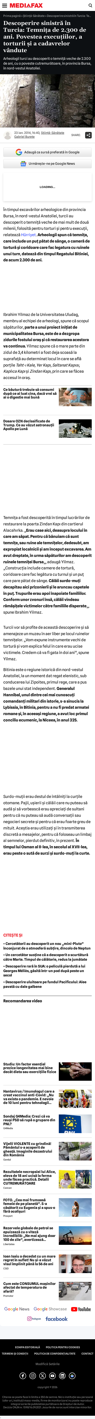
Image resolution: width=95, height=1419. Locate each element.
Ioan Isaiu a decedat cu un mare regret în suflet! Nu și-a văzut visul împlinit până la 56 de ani (29, 1260)
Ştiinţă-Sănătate (34, 16)
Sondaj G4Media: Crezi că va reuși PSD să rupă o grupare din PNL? (29, 1120)
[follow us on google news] (16, 1309)
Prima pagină (12, 16)
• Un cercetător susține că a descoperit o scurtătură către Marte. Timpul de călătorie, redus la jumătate (45, 957)
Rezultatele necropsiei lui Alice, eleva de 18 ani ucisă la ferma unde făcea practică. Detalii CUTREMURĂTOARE (29, 1177)
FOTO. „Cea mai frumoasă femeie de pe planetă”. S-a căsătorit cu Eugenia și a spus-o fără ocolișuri (29, 1206)
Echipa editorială (27, 1347)
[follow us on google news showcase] (50, 1309)
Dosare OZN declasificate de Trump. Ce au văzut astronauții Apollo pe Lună (28, 425)
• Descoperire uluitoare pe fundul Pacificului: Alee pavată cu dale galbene (44, 984)
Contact (87, 1353)
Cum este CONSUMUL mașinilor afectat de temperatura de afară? (29, 1287)
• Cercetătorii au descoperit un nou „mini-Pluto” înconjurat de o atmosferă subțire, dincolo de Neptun (47, 946)
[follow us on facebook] (56, 1319)
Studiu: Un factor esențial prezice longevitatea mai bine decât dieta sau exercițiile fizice (29, 1068)
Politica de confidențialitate (54, 1353)
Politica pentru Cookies (63, 1347)
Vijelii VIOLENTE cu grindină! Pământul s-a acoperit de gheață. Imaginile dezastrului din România (27, 1149)
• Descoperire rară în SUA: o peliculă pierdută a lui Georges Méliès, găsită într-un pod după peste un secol (44, 971)
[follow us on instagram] (34, 1319)
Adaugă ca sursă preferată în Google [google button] (47, 152)
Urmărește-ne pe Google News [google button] (47, 163)
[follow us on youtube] (81, 1309)
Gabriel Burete (24, 136)
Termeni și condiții (15, 1353)
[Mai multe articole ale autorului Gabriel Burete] (7, 135)
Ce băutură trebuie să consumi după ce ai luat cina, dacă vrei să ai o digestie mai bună (30, 393)
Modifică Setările (48, 1364)
